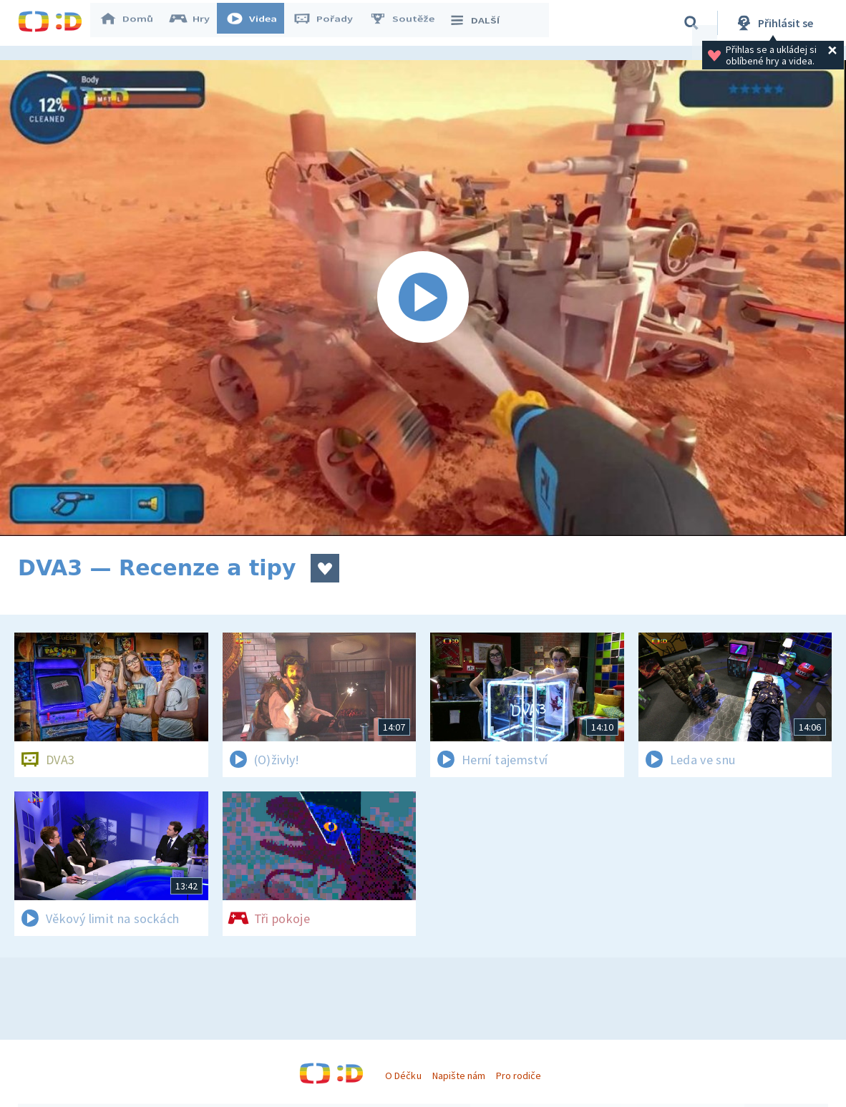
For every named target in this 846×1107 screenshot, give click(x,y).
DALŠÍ (480, 23)
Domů (133, 23)
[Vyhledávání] (691, 23)
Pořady (330, 23)
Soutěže (408, 23)
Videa (258, 23)
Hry (196, 23)
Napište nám (458, 1075)
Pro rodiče (518, 1075)
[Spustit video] (423, 298)
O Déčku (403, 1075)
